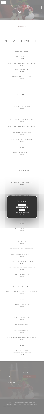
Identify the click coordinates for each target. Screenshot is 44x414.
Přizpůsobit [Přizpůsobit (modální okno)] (22, 209)
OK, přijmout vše (22, 204)
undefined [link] (22, 214)
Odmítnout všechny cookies (22, 207)
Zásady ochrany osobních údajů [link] (22, 212)
